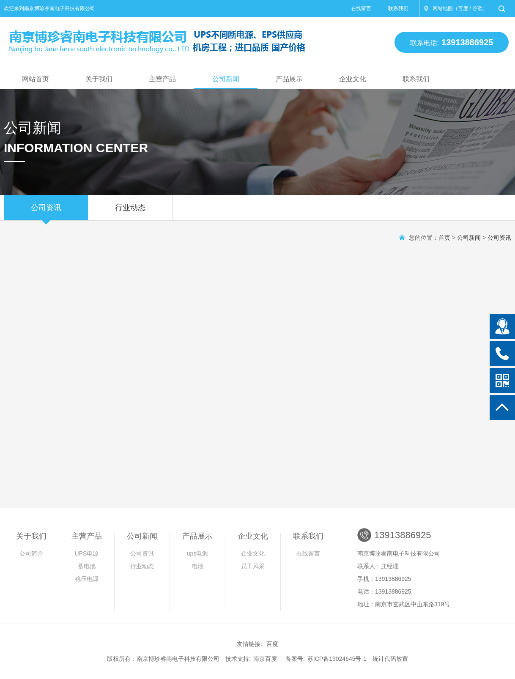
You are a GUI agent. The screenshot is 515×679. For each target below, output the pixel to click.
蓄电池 (87, 566)
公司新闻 (225, 78)
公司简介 (31, 553)
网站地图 (443, 8)
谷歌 (477, 8)
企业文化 (352, 78)
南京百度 (265, 658)
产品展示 (289, 78)
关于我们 (98, 78)
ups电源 (197, 553)
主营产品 (162, 78)
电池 (197, 566)
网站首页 (35, 78)
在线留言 (361, 8)
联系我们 (398, 8)
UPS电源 (87, 553)
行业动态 (130, 211)
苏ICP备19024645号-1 (337, 658)
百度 (463, 8)
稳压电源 (87, 578)
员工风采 (253, 566)
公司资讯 (46, 211)
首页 (444, 237)
